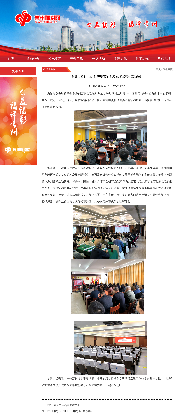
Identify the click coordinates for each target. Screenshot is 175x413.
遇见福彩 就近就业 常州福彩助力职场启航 (71, 411)
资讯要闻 (54, 58)
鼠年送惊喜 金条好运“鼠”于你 (64, 405)
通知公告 (32, 58)
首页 (11, 58)
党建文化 (120, 58)
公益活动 (98, 58)
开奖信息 (76, 58)
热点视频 (164, 58)
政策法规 (142, 58)
